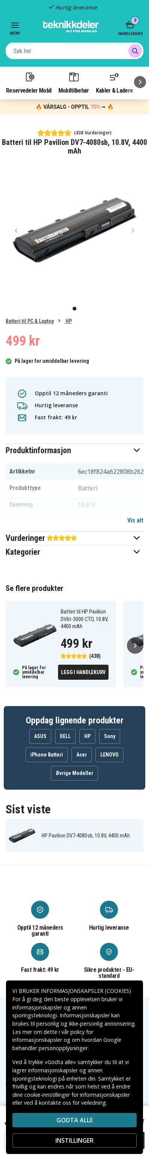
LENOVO (109, 755)
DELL (65, 736)
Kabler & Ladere (114, 82)
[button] (74, 450)
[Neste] (140, 82)
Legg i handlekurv (83, 672)
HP (68, 321)
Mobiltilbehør (73, 82)
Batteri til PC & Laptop (30, 321)
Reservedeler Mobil (29, 82)
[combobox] (74, 51)
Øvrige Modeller (74, 773)
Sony (109, 736)
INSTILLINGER (74, 1140)
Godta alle (75, 1120)
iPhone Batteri (46, 755)
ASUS (40, 736)
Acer (81, 755)
